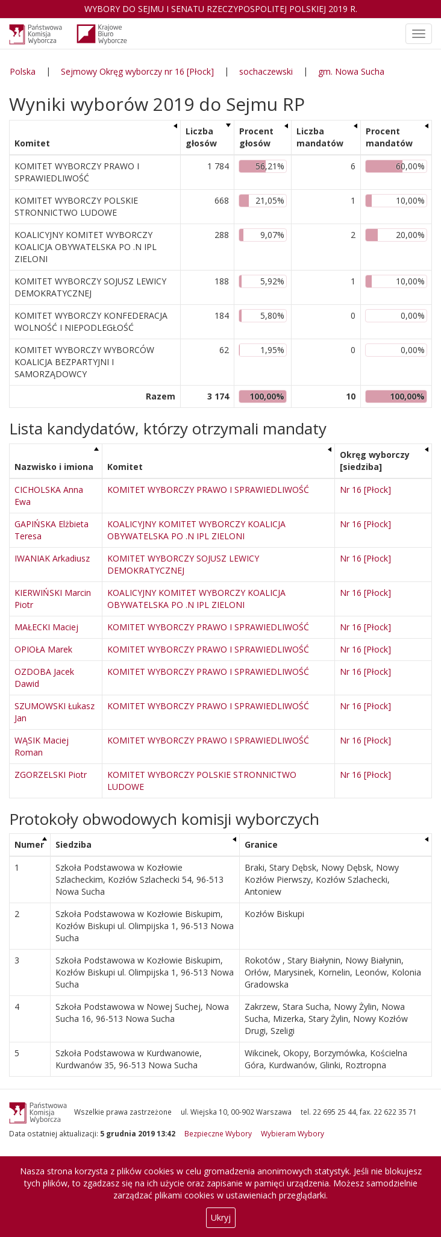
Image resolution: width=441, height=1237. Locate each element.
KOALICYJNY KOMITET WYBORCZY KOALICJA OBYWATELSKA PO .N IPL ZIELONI (196, 530)
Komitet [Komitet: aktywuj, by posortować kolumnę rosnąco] (32, 143)
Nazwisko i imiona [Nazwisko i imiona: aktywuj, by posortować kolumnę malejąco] (53, 466)
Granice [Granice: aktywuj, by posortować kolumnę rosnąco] (261, 844)
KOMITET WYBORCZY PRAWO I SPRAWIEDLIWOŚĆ (208, 489)
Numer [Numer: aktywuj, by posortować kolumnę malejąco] (29, 844)
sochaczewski (266, 71)
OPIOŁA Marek (43, 649)
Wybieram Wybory (292, 1133)
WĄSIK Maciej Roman (41, 746)
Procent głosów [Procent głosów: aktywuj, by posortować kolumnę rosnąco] (256, 137)
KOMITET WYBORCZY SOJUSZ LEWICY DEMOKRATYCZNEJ (183, 564)
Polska (23, 71)
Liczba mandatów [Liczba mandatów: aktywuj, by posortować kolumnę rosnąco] (319, 137)
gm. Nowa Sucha (351, 71)
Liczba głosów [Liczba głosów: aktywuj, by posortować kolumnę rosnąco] (201, 137)
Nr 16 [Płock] (365, 489)
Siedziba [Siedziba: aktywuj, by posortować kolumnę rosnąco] (73, 844)
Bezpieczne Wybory (218, 1133)
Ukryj (221, 1217)
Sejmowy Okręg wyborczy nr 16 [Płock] (137, 71)
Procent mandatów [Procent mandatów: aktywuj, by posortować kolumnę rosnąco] (389, 137)
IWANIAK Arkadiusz (52, 558)
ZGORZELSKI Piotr (50, 774)
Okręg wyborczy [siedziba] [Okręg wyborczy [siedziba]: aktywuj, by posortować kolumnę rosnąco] (375, 460)
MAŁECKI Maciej (46, 627)
